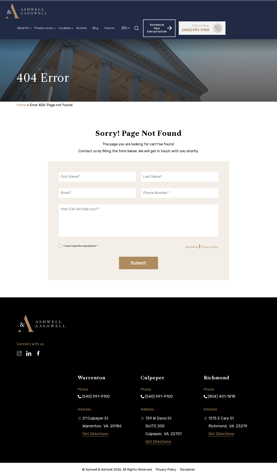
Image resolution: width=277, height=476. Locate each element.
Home (21, 105)
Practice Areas (89, 10)
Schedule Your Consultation (205, 11)
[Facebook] (38, 351)
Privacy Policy (209, 246)
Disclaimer (191, 246)
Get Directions (95, 433)
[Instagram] (19, 351)
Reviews (127, 10)
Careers (155, 10)
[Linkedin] (28, 351)
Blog (141, 10)
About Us (69, 10)
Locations (110, 10)
